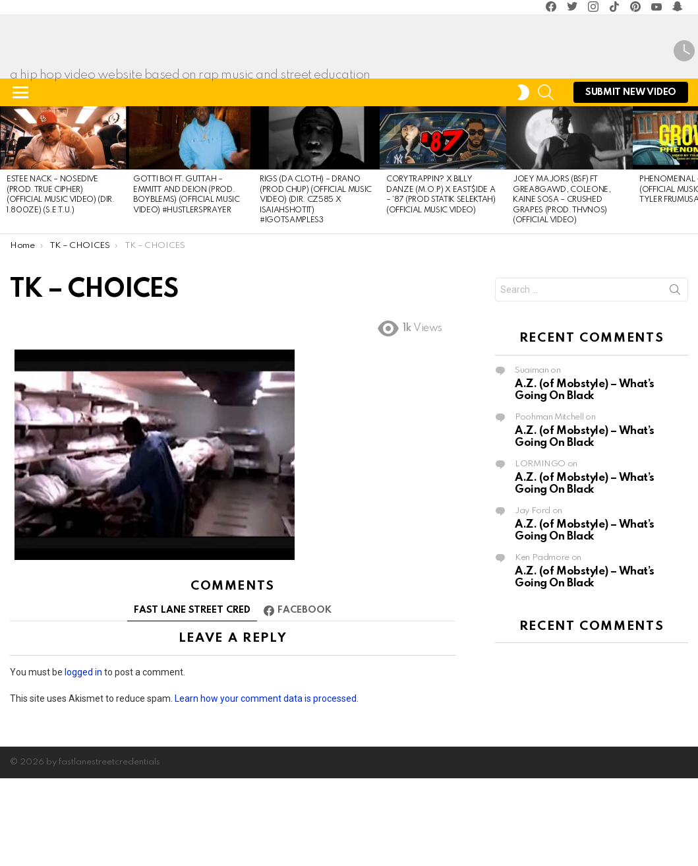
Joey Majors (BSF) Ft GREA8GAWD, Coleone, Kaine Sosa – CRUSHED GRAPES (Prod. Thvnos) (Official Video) (562, 275)
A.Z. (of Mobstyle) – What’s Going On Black (584, 464)
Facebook (304, 685)
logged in (83, 746)
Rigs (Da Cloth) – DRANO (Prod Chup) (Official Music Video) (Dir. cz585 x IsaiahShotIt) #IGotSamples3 (316, 275)
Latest (684, 88)
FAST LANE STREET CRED (192, 685)
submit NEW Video (630, 170)
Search (675, 367)
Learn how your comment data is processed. (267, 773)
